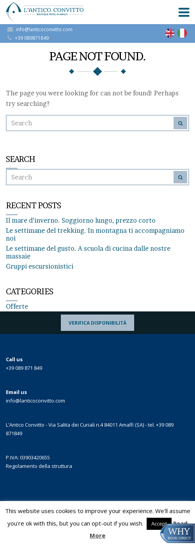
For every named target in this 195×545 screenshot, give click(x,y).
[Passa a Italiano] (182, 33)
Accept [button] (159, 523)
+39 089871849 (32, 38)
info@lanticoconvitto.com (44, 29)
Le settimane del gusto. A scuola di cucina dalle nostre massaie (88, 252)
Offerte (17, 306)
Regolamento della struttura (39, 465)
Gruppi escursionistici (39, 266)
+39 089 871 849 (24, 367)
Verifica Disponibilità (97, 323)
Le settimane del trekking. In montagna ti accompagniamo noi (95, 234)
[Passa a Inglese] (169, 33)
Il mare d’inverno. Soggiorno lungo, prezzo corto (81, 220)
